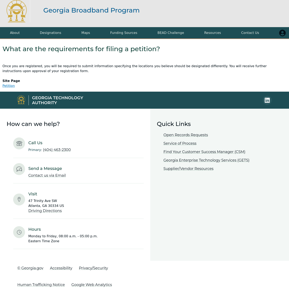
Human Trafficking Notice (41, 284)
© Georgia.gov (30, 268)
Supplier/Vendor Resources (188, 168)
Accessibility (61, 268)
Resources (212, 33)
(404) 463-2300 (57, 150)
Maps (85, 33)
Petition (8, 86)
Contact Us (250, 33)
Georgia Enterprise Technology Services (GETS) (206, 160)
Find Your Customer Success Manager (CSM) (204, 152)
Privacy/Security (93, 268)
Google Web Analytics (91, 284)
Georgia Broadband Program (91, 10)
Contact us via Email (47, 175)
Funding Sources (123, 33)
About (15, 33)
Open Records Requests (185, 135)
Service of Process (179, 143)
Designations (50, 33)
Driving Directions (45, 211)
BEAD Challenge (170, 33)
